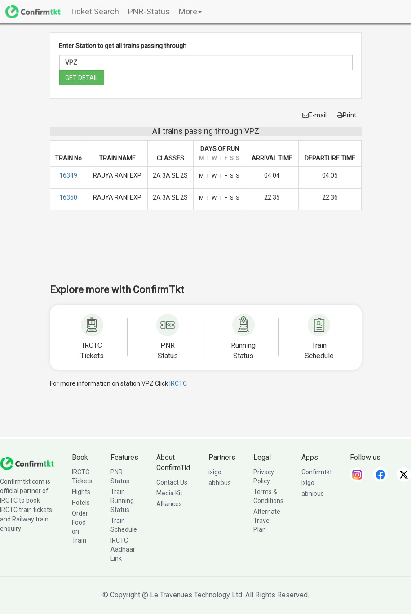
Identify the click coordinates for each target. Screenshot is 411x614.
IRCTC (178, 383)
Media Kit (169, 493)
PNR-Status (149, 11)
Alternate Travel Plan (266, 520)
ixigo (214, 472)
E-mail (314, 115)
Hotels (81, 502)
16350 (68, 197)
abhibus (219, 482)
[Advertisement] (213, 253)
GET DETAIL (81, 77)
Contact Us (171, 482)
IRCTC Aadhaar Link (122, 549)
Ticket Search (94, 11)
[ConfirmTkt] (27, 463)
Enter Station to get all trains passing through (122, 45)
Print (346, 115)
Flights (81, 491)
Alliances (169, 503)
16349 (68, 175)
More (190, 11)
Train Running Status (122, 500)
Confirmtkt (316, 472)
